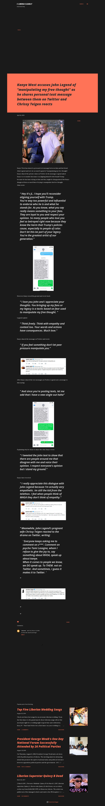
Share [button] (78, 121)
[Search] (81, 4)
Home (19, 30)
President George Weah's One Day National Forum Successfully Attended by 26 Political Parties (40, 742)
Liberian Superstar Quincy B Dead (40, 776)
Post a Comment (26, 766)
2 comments (25, 729)
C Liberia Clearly (24, 4)
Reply (23, 635)
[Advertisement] (52, 18)
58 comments (25, 796)
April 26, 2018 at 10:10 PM (33, 630)
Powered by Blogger (52, 802)
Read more (61, 729)
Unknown (23, 630)
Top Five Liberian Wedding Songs (39, 709)
